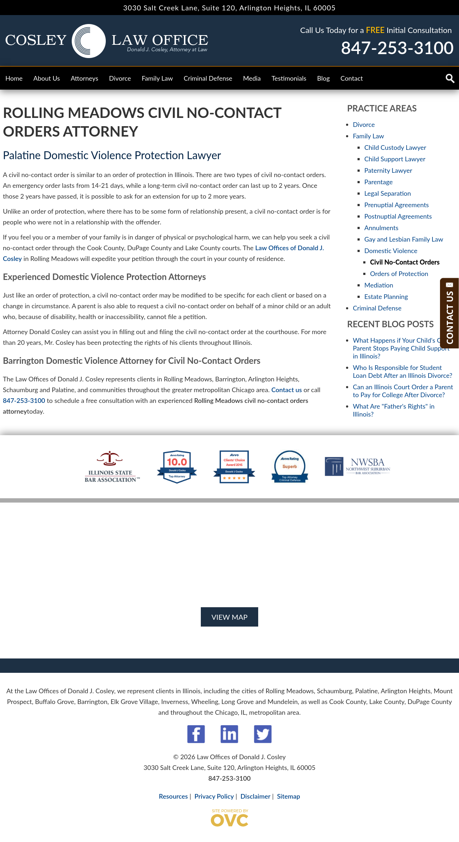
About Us (46, 78)
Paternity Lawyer (388, 170)
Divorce (120, 78)
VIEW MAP (229, 617)
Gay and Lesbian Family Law (403, 239)
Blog (323, 78)
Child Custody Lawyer (395, 147)
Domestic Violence (390, 250)
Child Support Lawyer (394, 159)
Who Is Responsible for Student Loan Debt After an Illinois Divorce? (402, 371)
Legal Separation (387, 193)
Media (252, 78)
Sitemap (288, 796)
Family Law (157, 78)
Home (14, 78)
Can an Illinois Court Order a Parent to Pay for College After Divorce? (403, 391)
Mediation (378, 285)
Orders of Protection (399, 273)
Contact (352, 78)
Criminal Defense (208, 78)
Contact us (286, 390)
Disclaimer (256, 796)
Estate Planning (386, 296)
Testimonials (288, 78)
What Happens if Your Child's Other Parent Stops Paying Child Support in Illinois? (403, 348)
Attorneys (84, 78)
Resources (173, 796)
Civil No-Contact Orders (405, 262)
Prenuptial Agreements (396, 205)
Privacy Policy (214, 796)
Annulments (381, 228)
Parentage (378, 182)
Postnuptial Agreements (398, 216)
